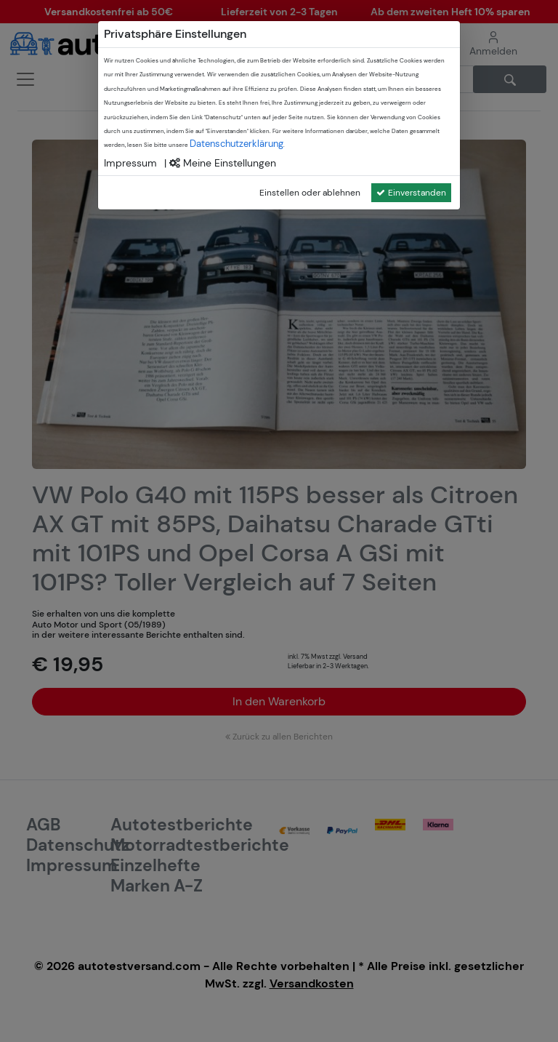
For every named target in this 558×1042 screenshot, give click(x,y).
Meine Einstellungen (222, 162)
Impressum (130, 162)
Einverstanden (411, 193)
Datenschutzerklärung (236, 143)
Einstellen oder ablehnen (309, 193)
